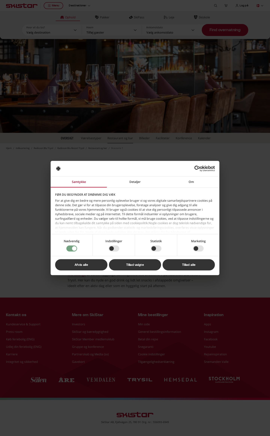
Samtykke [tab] (79, 182)
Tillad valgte (135, 264)
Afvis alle (81, 264)
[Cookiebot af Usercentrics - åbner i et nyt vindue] (198, 169)
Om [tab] (191, 182)
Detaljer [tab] (135, 182)
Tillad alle (189, 264)
